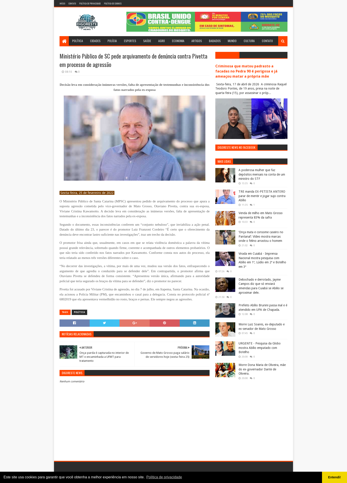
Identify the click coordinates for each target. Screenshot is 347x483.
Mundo (232, 40)
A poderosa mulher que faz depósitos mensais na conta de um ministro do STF (262, 174)
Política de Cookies (112, 3)
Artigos (196, 40)
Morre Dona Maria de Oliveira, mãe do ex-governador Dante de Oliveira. (262, 369)
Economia (178, 40)
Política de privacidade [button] (164, 477)
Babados (215, 40)
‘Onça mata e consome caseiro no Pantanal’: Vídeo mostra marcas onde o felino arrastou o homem (261, 236)
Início (62, 3)
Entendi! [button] (334, 477)
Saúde (147, 40)
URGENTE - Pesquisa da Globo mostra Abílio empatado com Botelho (260, 348)
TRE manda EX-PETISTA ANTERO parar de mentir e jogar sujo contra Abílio (262, 196)
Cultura (249, 40)
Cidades (95, 40)
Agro (161, 40)
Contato (72, 3)
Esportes (130, 40)
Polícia (112, 40)
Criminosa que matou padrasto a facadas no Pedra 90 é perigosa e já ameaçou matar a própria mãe (246, 71)
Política (77, 40)
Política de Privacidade (90, 3)
